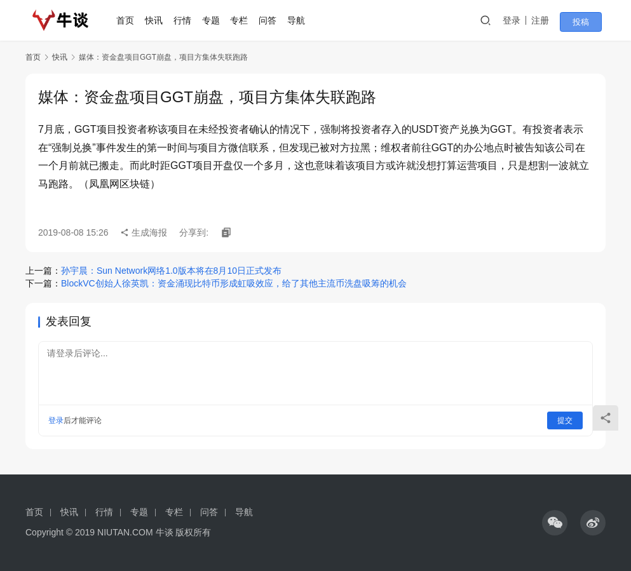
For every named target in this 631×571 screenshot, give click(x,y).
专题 (215, 20)
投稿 (587, 21)
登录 (522, 20)
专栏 (244, 20)
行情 (187, 20)
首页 (130, 20)
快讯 (159, 20)
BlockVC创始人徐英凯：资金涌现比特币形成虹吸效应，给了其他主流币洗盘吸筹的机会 (234, 283)
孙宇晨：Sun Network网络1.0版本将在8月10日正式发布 (171, 270)
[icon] (554, 522)
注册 (551, 20)
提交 (565, 420)
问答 (273, 20)
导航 (300, 20)
